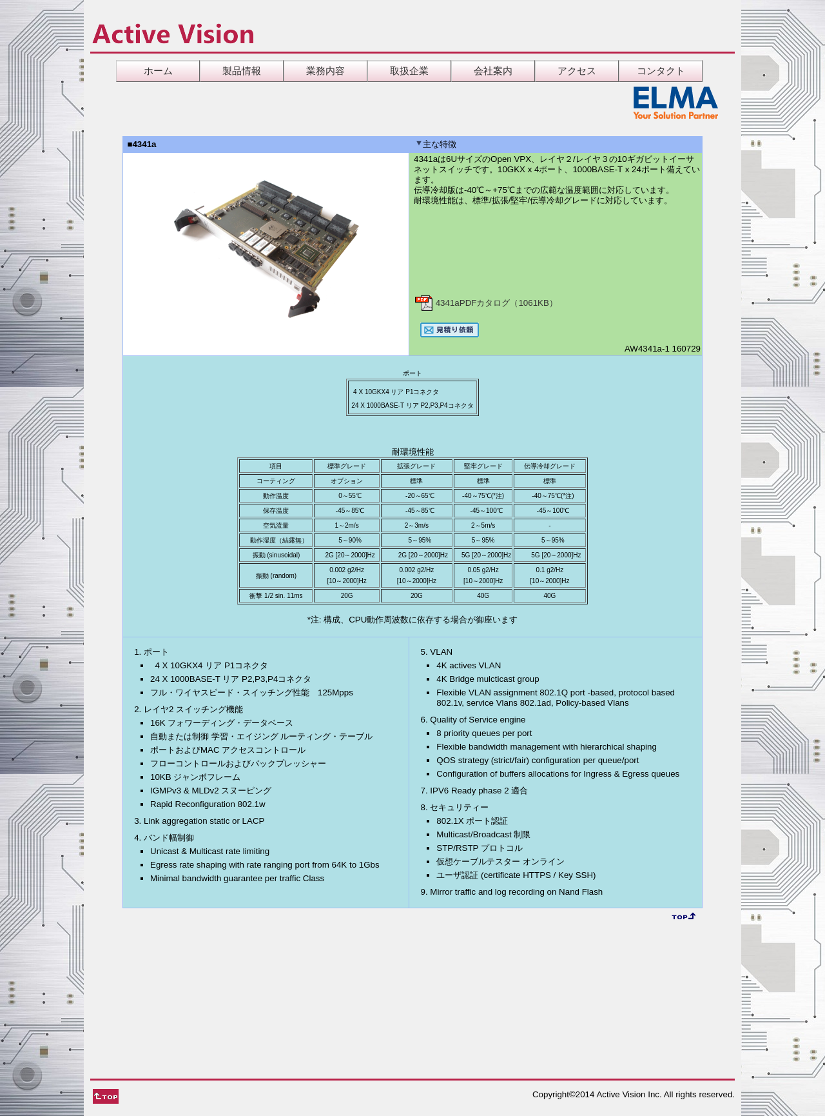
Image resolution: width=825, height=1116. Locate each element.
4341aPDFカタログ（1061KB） (486, 303)
